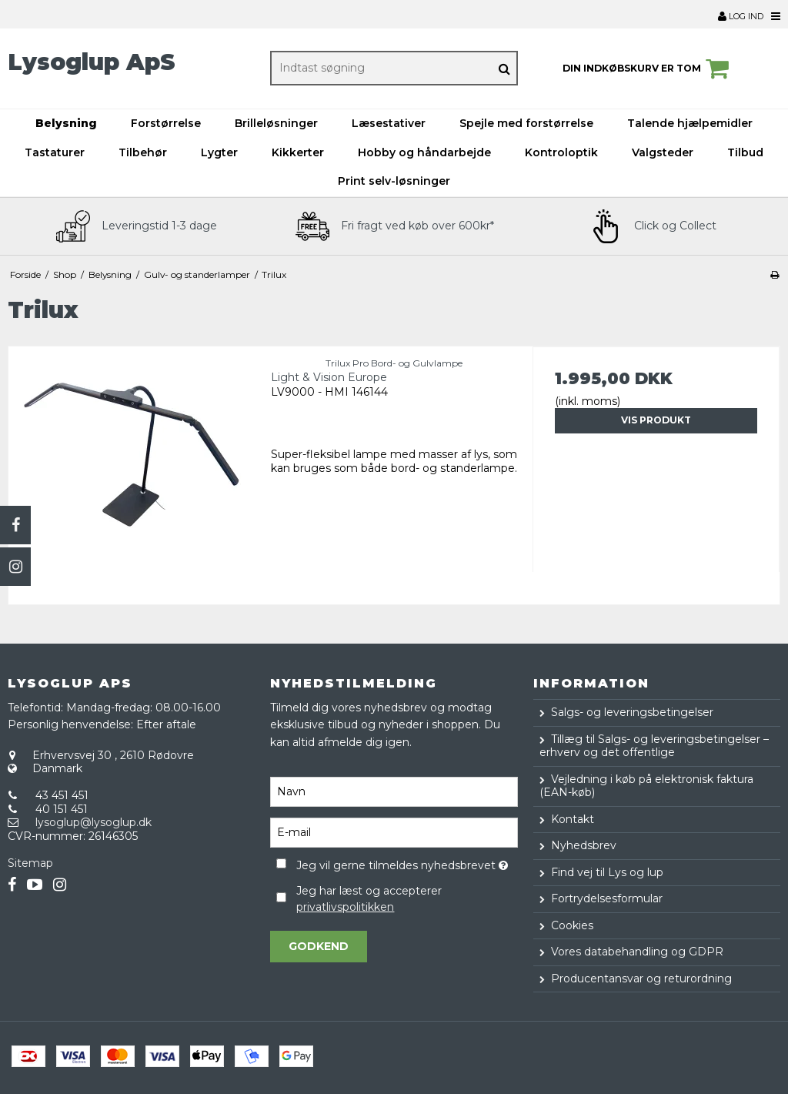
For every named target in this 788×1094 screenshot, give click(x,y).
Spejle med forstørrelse (526, 123)
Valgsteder (662, 152)
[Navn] (393, 791)
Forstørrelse (166, 123)
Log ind (740, 16)
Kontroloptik (561, 152)
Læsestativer (389, 123)
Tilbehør (143, 152)
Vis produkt (656, 420)
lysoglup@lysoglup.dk (93, 822)
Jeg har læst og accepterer (369, 899)
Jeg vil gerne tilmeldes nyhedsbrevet (406, 862)
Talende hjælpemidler (690, 123)
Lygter (219, 152)
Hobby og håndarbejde (424, 152)
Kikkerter (298, 152)
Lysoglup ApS (91, 62)
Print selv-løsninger (394, 181)
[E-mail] (393, 832)
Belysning (66, 123)
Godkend (319, 946)
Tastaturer (55, 152)
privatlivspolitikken (345, 907)
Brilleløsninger (276, 123)
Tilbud (745, 152)
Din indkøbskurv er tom (648, 68)
